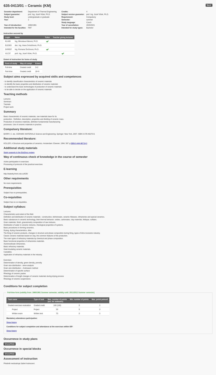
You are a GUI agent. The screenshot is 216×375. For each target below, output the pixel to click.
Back (209, 5)
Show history (11, 322)
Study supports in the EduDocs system (19, 152)
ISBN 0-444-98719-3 (79, 143)
